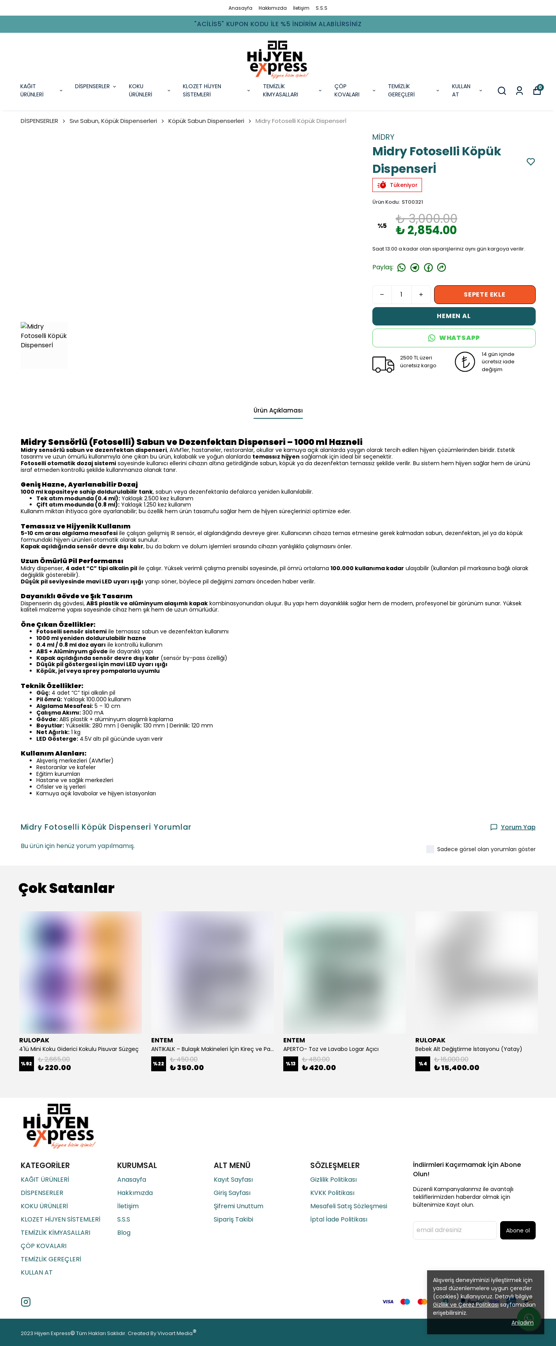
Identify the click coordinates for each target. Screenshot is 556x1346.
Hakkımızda (273, 8)
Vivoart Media (175, 1333)
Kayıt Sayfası (233, 1179)
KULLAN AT (467, 90)
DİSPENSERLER (96, 86)
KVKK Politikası (332, 1192)
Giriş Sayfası (232, 1192)
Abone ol (518, 1230)
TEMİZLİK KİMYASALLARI (293, 90)
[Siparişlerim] (519, 91)
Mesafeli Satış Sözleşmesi (348, 1206)
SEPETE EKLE (485, 294)
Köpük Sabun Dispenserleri (206, 121)
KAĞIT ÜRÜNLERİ (42, 90)
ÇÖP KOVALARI (355, 90)
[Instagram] (26, 1302)
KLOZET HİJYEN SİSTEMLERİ (217, 90)
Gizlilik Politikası (333, 1179)
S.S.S (321, 8)
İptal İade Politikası (338, 1219)
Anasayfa (240, 8)
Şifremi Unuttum (238, 1206)
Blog (124, 1232)
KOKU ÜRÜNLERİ (150, 90)
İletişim (301, 8)
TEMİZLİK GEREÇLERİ (414, 90)
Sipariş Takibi (233, 1219)
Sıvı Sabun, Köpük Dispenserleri (117, 121)
